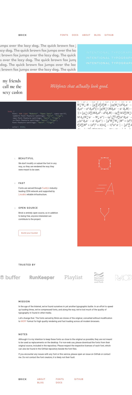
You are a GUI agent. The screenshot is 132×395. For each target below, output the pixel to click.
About (86, 35)
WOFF (24, 321)
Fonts (64, 35)
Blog (97, 35)
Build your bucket (29, 233)
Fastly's (45, 188)
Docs (75, 35)
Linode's (22, 194)
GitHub (109, 35)
